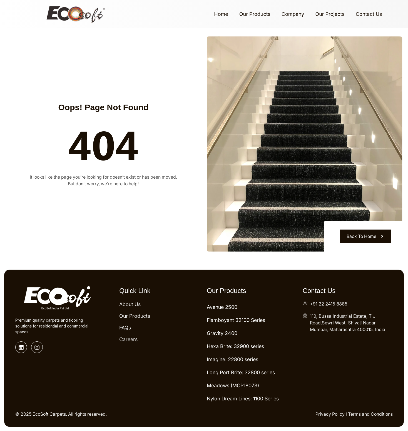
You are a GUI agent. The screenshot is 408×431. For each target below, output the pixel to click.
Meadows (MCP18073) (233, 385)
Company (293, 14)
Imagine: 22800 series (232, 359)
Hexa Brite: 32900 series (235, 346)
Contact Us (369, 14)
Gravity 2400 (222, 333)
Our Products (254, 14)
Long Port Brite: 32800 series (241, 372)
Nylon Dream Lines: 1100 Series (243, 399)
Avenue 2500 (222, 307)
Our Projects (329, 14)
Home (221, 14)
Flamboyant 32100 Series (236, 320)
